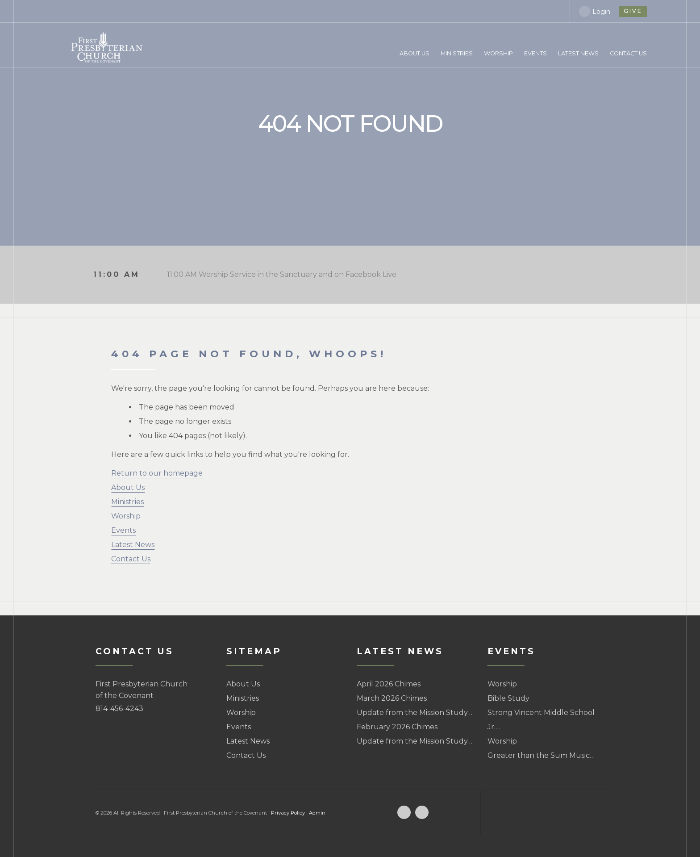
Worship (126, 516)
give (632, 11)
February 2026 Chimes (397, 727)
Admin (317, 813)
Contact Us (130, 559)
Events (123, 530)
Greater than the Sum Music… (541, 755)
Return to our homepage (157, 473)
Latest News (132, 544)
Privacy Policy (288, 813)
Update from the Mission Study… (414, 712)
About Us (128, 487)
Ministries (127, 501)
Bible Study (508, 698)
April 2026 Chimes (389, 684)
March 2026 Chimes (392, 698)
